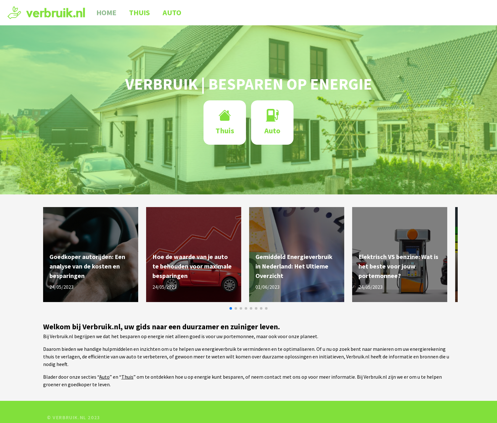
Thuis (139, 12)
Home (106, 12)
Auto (172, 12)
